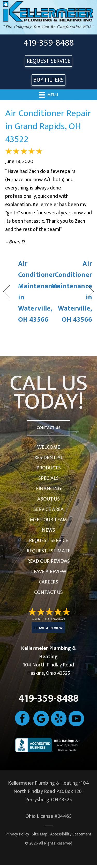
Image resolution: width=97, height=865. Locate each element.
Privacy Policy (17, 834)
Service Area (48, 509)
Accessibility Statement (71, 834)
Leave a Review (48, 571)
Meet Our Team (48, 519)
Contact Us (48, 592)
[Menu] (48, 94)
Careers (48, 582)
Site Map (39, 834)
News (48, 530)
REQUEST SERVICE (48, 61)
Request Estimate (48, 550)
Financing (48, 488)
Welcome (48, 447)
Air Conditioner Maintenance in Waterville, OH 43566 (38, 291)
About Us (48, 499)
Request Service (48, 540)
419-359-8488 (49, 43)
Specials (48, 478)
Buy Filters (48, 80)
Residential (48, 457)
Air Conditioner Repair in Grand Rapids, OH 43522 (48, 126)
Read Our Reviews (48, 561)
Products (48, 467)
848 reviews (55, 619)
